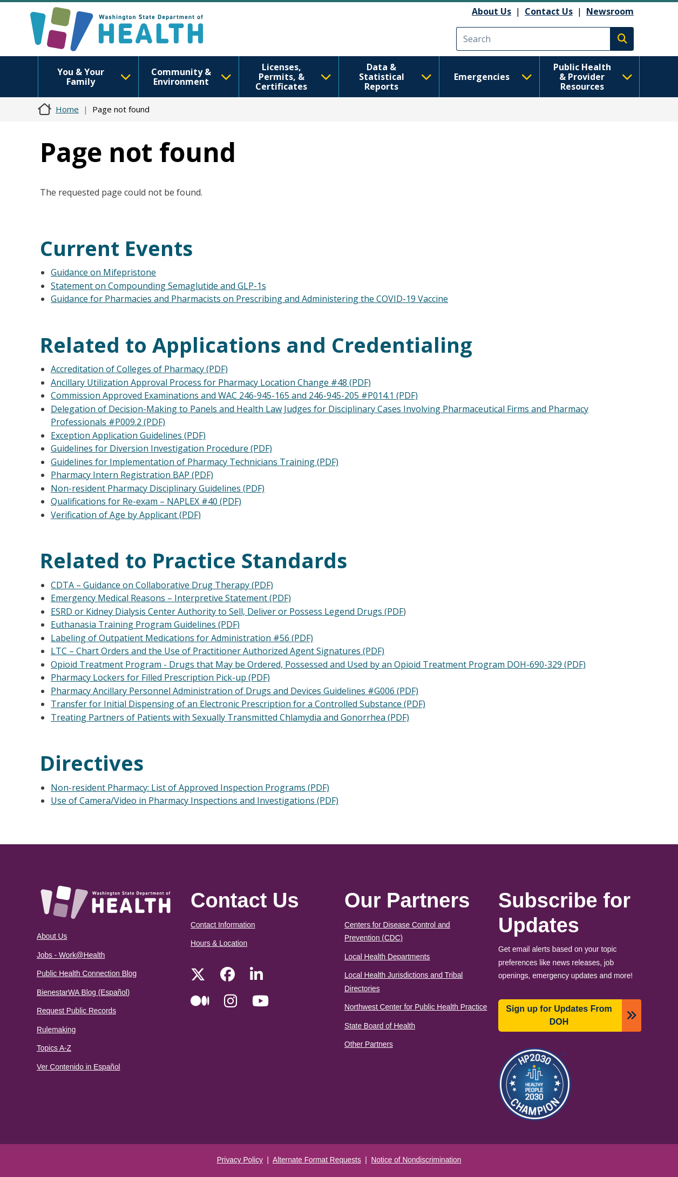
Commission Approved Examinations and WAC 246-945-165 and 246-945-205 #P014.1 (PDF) (234, 395)
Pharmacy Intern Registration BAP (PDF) (132, 475)
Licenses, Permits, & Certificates (293, 76)
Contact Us (549, 11)
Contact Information (223, 925)
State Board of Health (379, 1026)
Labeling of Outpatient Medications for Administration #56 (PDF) (182, 638)
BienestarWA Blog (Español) (83, 992)
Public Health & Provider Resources (593, 76)
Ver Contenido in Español (78, 1067)
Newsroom (610, 11)
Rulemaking (56, 1030)
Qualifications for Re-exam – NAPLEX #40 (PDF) (146, 501)
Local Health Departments (387, 957)
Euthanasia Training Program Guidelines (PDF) (145, 624)
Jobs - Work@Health (71, 955)
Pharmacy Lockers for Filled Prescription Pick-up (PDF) (160, 677)
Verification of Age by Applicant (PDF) (126, 515)
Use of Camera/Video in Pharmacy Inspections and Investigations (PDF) (194, 800)
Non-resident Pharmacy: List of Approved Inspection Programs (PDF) (190, 787)
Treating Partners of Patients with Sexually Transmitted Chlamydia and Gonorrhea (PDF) (230, 717)
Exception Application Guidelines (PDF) (128, 435)
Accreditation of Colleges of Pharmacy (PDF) (139, 369)
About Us (491, 11)
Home (67, 109)
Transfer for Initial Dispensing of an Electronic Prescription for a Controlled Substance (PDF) (238, 704)
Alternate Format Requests (317, 1160)
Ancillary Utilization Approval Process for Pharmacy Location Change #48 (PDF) (211, 382)
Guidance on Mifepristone (103, 272)
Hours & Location (219, 943)
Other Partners (368, 1044)
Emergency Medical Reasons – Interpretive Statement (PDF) (171, 598)
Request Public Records (76, 1011)
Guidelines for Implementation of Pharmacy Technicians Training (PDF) (194, 462)
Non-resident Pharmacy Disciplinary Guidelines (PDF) (158, 488)
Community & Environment (191, 77)
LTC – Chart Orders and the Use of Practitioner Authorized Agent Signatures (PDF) (217, 651)
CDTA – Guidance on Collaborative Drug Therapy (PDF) (162, 585)
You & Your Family (94, 77)
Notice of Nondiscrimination (416, 1160)
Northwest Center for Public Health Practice (415, 1007)
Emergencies (493, 77)
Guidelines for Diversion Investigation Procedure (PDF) (161, 448)
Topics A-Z (54, 1048)
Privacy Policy (240, 1160)
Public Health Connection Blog (87, 974)
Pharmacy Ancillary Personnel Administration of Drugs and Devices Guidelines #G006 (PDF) (234, 691)
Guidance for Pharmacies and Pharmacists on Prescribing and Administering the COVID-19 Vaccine (249, 299)
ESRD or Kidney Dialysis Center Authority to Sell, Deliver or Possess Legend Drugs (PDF (227, 611)
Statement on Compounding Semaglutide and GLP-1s (158, 286)
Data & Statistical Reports (395, 76)
